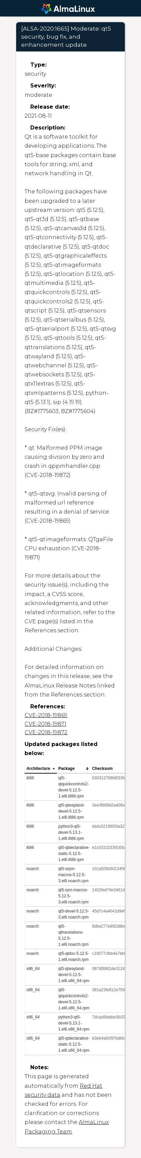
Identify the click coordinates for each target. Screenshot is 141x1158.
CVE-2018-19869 (46, 715)
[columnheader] (41, 769)
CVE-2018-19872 (46, 732)
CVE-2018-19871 (45, 724)
